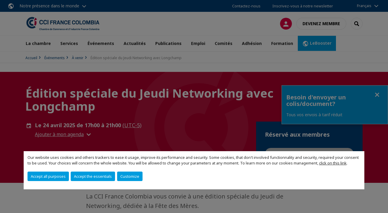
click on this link (333, 163)
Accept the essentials (93, 176)
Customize (129, 176)
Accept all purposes (48, 176)
